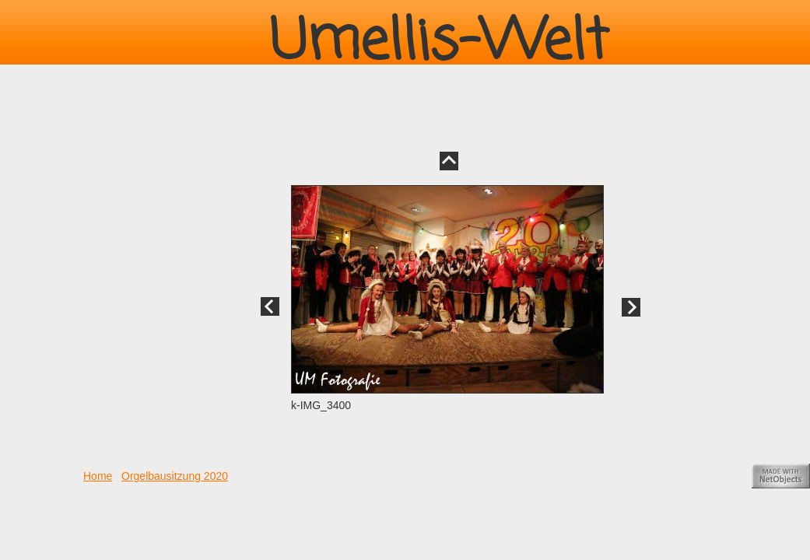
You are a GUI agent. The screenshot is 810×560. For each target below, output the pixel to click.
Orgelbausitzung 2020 (174, 476)
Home (97, 476)
